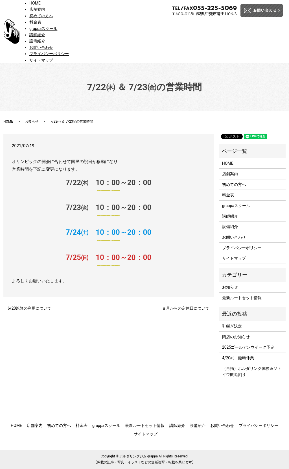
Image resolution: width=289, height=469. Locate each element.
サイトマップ (41, 60)
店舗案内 (37, 9)
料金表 (35, 22)
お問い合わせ (41, 47)
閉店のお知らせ (236, 337)
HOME (35, 3)
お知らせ (31, 121)
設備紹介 (37, 41)
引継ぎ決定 (232, 326)
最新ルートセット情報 (242, 298)
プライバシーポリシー (49, 53)
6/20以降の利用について (29, 308)
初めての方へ (41, 16)
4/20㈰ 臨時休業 (238, 358)
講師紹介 (37, 34)
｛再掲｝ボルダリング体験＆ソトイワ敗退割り (251, 371)
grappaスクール (43, 28)
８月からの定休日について (185, 308)
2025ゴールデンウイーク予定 (248, 347)
